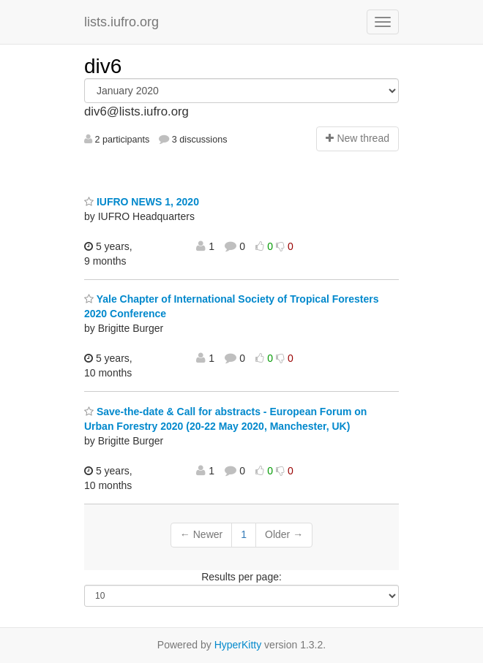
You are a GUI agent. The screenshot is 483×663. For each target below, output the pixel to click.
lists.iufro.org (121, 22)
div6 (102, 66)
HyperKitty (238, 645)
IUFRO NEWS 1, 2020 (141, 202)
